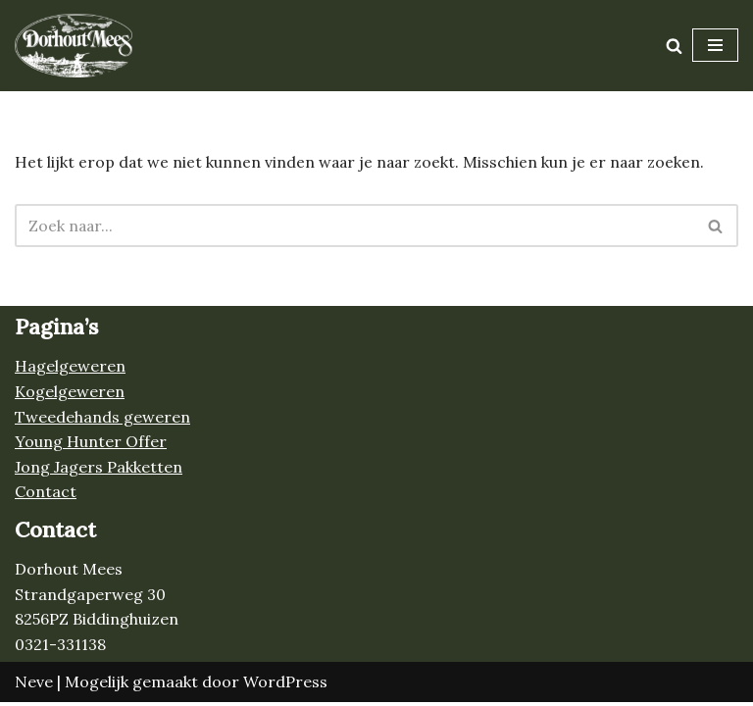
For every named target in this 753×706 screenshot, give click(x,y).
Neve (34, 684)
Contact (45, 495)
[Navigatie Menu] (715, 45)
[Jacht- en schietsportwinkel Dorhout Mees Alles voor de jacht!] (73, 45)
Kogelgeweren (70, 395)
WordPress (285, 684)
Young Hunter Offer (91, 445)
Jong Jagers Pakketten (98, 470)
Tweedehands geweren (102, 419)
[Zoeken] (674, 45)
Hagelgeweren (70, 369)
